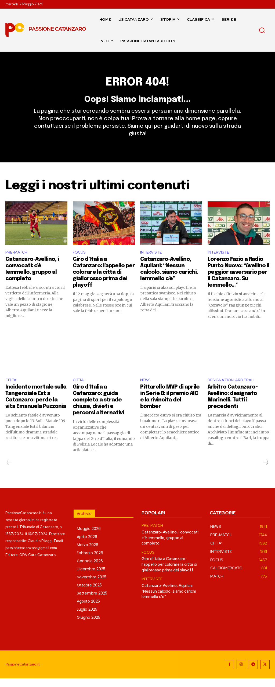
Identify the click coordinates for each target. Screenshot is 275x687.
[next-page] (265, 471)
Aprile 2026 (87, 545)
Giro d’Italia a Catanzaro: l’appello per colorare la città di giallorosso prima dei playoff (104, 280)
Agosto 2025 (88, 610)
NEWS (146, 388)
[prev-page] (9, 471)
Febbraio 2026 (90, 561)
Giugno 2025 (88, 626)
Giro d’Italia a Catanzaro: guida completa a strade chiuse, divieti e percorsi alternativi (98, 409)
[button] (262, 30)
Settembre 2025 (92, 602)
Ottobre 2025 (89, 594)
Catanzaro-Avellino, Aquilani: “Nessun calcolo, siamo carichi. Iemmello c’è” (169, 597)
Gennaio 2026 (90, 569)
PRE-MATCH (17, 259)
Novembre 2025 (91, 586)
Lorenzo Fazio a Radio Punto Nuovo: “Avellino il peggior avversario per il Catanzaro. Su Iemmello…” (238, 280)
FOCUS (80, 259)
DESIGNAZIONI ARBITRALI (233, 388)
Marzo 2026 (87, 553)
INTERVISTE (152, 259)
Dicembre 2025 (91, 578)
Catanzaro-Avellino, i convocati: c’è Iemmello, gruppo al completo (170, 545)
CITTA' (11, 388)
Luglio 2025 (87, 618)
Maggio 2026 (89, 537)
